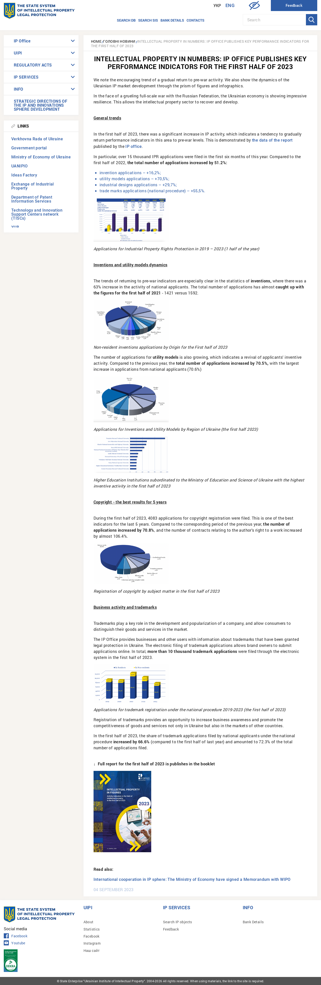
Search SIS (148, 20)
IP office (133, 146)
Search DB (126, 20)
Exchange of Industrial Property (32, 186)
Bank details (172, 20)
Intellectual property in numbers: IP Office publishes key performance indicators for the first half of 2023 (200, 43)
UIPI (18, 52)
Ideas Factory (24, 175)
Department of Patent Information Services (31, 199)
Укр (217, 5)
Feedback (171, 929)
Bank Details (253, 921)
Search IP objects (177, 921)
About (89, 921)
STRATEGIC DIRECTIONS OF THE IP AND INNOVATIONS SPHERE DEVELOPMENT (40, 105)
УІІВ (15, 227)
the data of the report (272, 140)
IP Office (22, 40)
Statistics (92, 929)
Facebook (15, 936)
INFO (18, 89)
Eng (229, 5)
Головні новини (119, 41)
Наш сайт (92, 950)
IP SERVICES (26, 77)
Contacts (195, 20)
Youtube (14, 943)
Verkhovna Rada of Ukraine (37, 139)
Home (96, 41)
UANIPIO (19, 166)
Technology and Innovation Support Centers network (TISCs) (36, 214)
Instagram (92, 943)
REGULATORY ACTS (33, 65)
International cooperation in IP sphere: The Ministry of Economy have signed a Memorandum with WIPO (192, 879)
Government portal (29, 148)
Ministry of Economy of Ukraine (41, 157)
